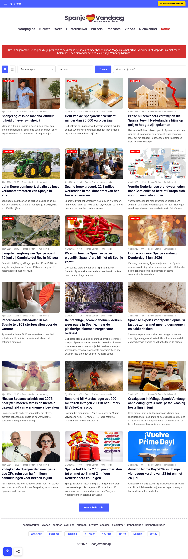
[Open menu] (5, 4)
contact (57, 525)
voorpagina (26, 29)
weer (58, 29)
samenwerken (31, 525)
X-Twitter (90, 533)
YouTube (106, 533)
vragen (46, 525)
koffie (165, 29)
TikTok (122, 533)
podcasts (114, 29)
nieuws (44, 29)
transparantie (135, 525)
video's (130, 29)
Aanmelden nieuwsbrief (171, 4)
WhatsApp (36, 533)
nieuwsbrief (148, 29)
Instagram (72, 533)
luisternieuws (76, 29)
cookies (105, 525)
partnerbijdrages (155, 525)
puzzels (97, 29)
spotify (153, 533)
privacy (93, 525)
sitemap (82, 525)
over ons (69, 525)
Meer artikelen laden (94, 507)
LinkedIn (137, 533)
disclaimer (118, 525)
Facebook (54, 533)
